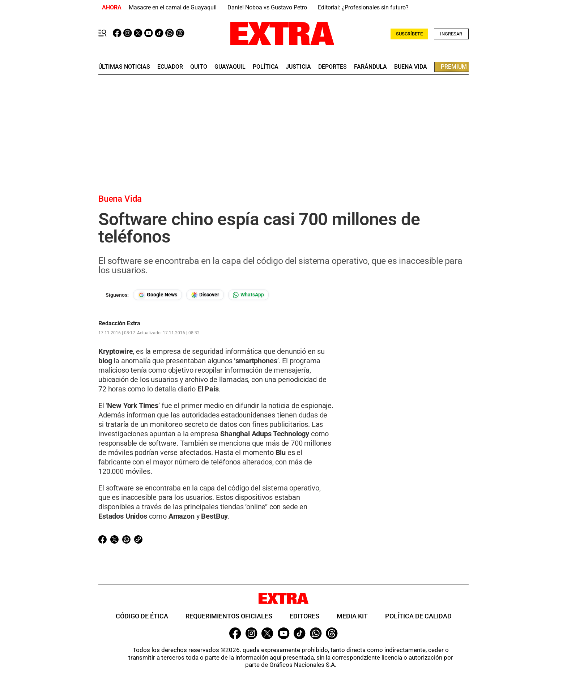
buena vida (410, 67)
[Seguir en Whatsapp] (248, 295)
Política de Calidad (418, 616)
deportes (332, 67)
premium (454, 66)
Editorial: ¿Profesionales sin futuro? (363, 7)
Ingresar (451, 34)
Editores (304, 616)
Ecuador (170, 67)
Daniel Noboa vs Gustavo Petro (267, 7)
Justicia (298, 67)
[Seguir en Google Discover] (205, 295)
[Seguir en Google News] (157, 295)
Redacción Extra (119, 323)
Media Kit (352, 616)
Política (265, 67)
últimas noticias (124, 67)
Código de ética (142, 616)
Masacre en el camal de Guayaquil (173, 7)
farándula (370, 67)
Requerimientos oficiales (229, 616)
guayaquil (230, 67)
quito (198, 67)
